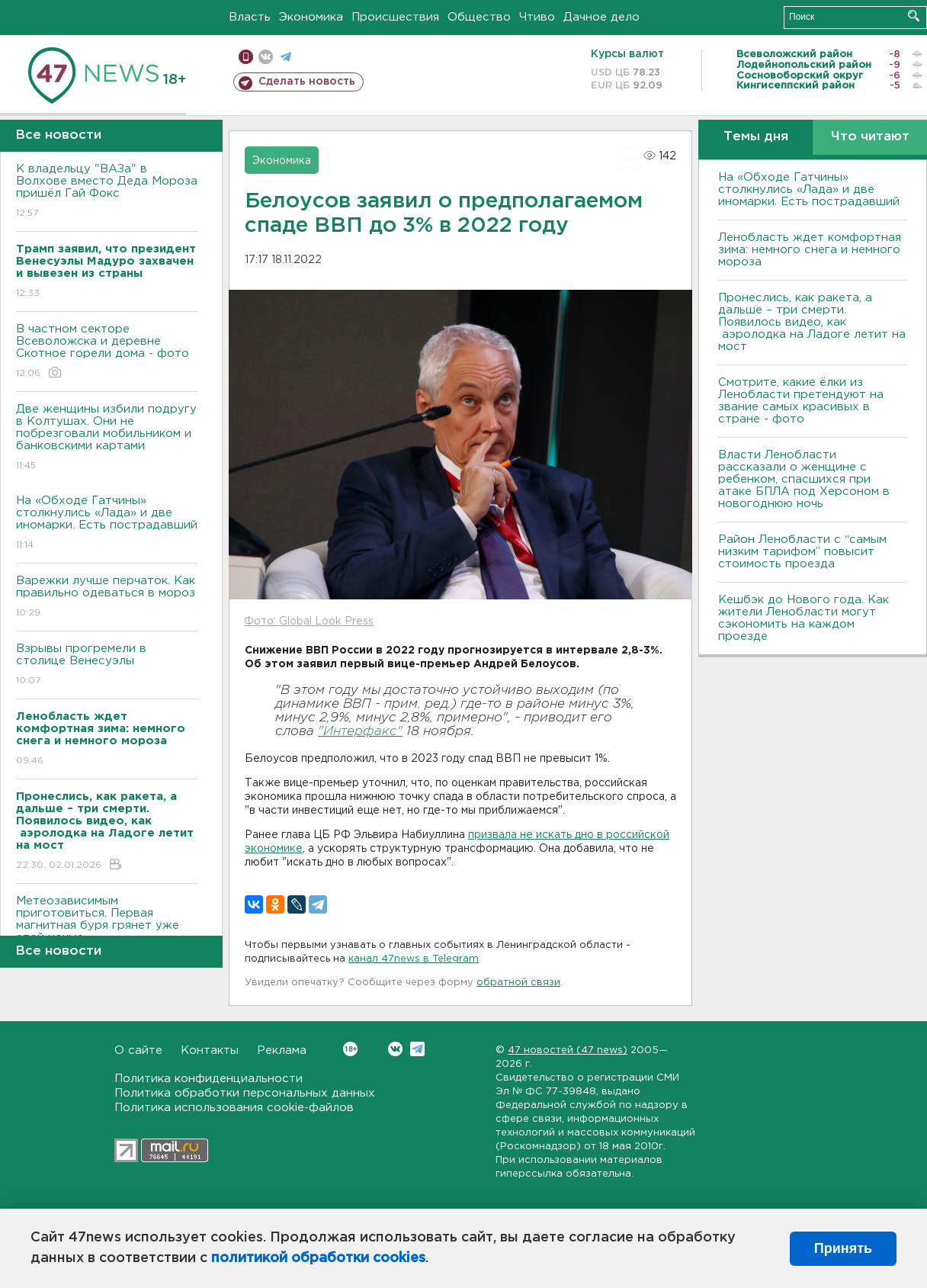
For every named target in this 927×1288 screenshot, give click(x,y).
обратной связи (518, 982)
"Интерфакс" (360, 731)
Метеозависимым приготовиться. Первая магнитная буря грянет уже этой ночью (107, 930)
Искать (913, 15)
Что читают (870, 137)
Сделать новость (306, 81)
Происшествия (395, 17)
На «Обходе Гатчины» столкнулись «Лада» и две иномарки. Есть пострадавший (107, 523)
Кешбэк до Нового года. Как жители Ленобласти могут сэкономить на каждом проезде (803, 618)
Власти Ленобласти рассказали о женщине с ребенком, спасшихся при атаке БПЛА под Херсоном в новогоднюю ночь (804, 479)
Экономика (311, 17)
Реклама (281, 1050)
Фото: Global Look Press (309, 621)
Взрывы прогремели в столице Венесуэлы (107, 665)
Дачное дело (601, 17)
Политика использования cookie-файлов (234, 1108)
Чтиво (537, 17)
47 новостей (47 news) (567, 1050)
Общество (479, 17)
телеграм (285, 57)
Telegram (417, 1049)
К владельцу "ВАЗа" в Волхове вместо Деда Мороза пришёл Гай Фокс (107, 192)
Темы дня (755, 137)
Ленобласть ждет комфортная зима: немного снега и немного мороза (809, 250)
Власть (250, 17)
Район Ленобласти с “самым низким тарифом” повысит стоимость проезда (802, 552)
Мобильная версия (246, 57)
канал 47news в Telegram (413, 959)
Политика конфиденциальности (208, 1079)
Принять (843, 1248)
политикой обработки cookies (318, 1258)
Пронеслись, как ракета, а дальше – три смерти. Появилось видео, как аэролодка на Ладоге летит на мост (812, 322)
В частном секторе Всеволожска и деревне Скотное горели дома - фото (107, 352)
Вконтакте (350, 1049)
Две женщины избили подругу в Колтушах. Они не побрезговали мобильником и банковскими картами (107, 438)
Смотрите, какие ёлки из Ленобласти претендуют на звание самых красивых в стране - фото (801, 400)
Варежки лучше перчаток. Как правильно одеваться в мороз (107, 597)
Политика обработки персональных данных (244, 1093)
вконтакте (265, 57)
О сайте (138, 1050)
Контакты (210, 1050)
